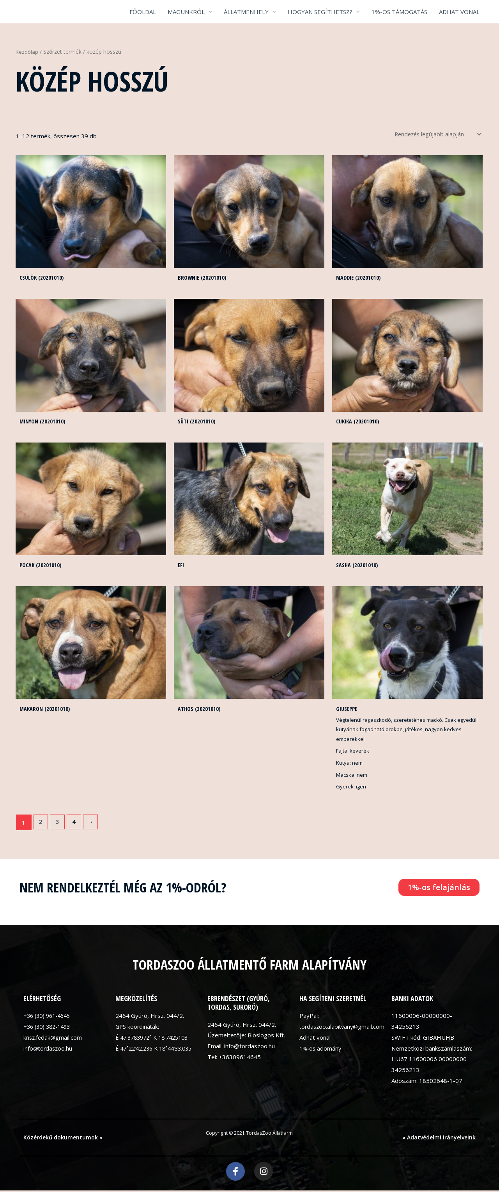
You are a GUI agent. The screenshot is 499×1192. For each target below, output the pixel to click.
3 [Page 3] (58, 824)
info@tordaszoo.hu (48, 1050)
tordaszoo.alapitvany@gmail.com (343, 1029)
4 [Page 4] (76, 824)
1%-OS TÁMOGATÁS (399, 12)
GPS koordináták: (138, 1029)
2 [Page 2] (41, 824)
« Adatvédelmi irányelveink (439, 1139)
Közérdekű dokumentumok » (63, 1139)
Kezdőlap (27, 51)
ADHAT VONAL (459, 12)
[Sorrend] (432, 134)
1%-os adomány (321, 1050)
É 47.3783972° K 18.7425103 (155, 1040)
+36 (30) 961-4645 (49, 1018)
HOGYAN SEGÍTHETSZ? (320, 12)
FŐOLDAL (142, 12)
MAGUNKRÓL (186, 12)
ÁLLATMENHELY (246, 12)
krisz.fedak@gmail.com (53, 1040)
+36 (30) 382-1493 (49, 1029)
